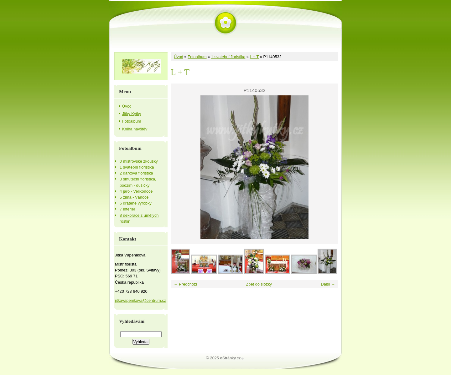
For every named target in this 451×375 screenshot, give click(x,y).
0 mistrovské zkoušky (139, 161)
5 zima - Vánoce (134, 197)
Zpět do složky (259, 284)
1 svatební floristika (228, 56)
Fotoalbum (197, 56)
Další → (328, 284)
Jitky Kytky (131, 113)
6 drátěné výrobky (136, 203)
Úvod (178, 56)
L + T (254, 56)
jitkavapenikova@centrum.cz (140, 300)
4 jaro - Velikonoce (136, 191)
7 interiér (127, 209)
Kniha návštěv (134, 129)
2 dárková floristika (136, 173)
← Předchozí (185, 284)
